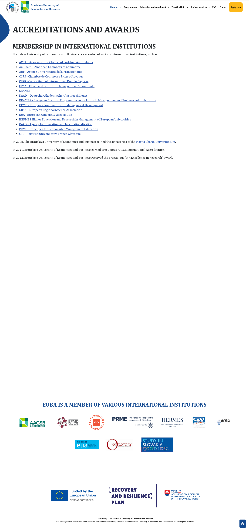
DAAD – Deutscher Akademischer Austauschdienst (53, 95)
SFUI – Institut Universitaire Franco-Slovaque (50, 133)
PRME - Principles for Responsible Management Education (58, 129)
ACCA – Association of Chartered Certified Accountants (56, 62)
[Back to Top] (242, 524)
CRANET (25, 90)
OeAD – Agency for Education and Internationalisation (55, 124)
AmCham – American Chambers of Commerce (50, 67)
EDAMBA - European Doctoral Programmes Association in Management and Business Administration (87, 100)
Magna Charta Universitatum (155, 141)
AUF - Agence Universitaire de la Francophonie (50, 71)
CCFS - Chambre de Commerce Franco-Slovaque (51, 76)
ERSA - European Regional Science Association (50, 110)
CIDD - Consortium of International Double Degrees (53, 81)
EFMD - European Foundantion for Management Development (61, 105)
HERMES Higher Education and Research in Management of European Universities (75, 119)
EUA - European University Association (45, 114)
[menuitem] (115, 7)
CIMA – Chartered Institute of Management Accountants (56, 86)
